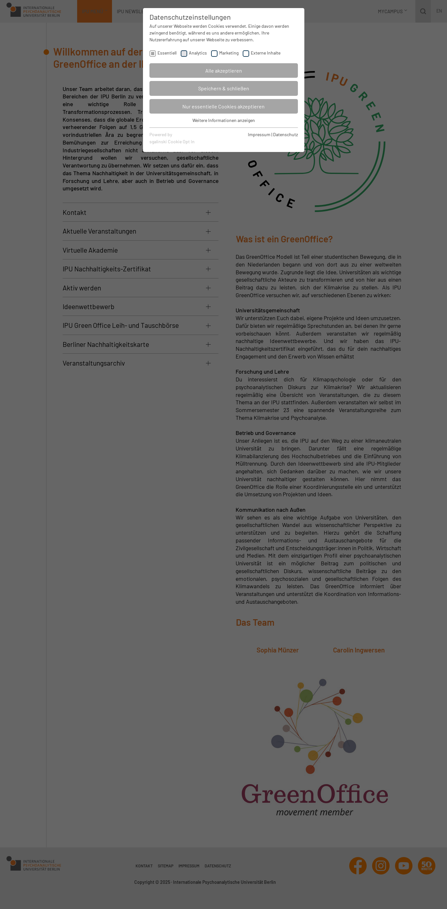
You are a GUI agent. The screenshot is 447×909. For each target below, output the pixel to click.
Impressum (259, 134)
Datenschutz (285, 134)
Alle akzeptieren (223, 70)
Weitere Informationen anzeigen (223, 120)
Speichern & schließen (223, 88)
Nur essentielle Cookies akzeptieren (223, 106)
